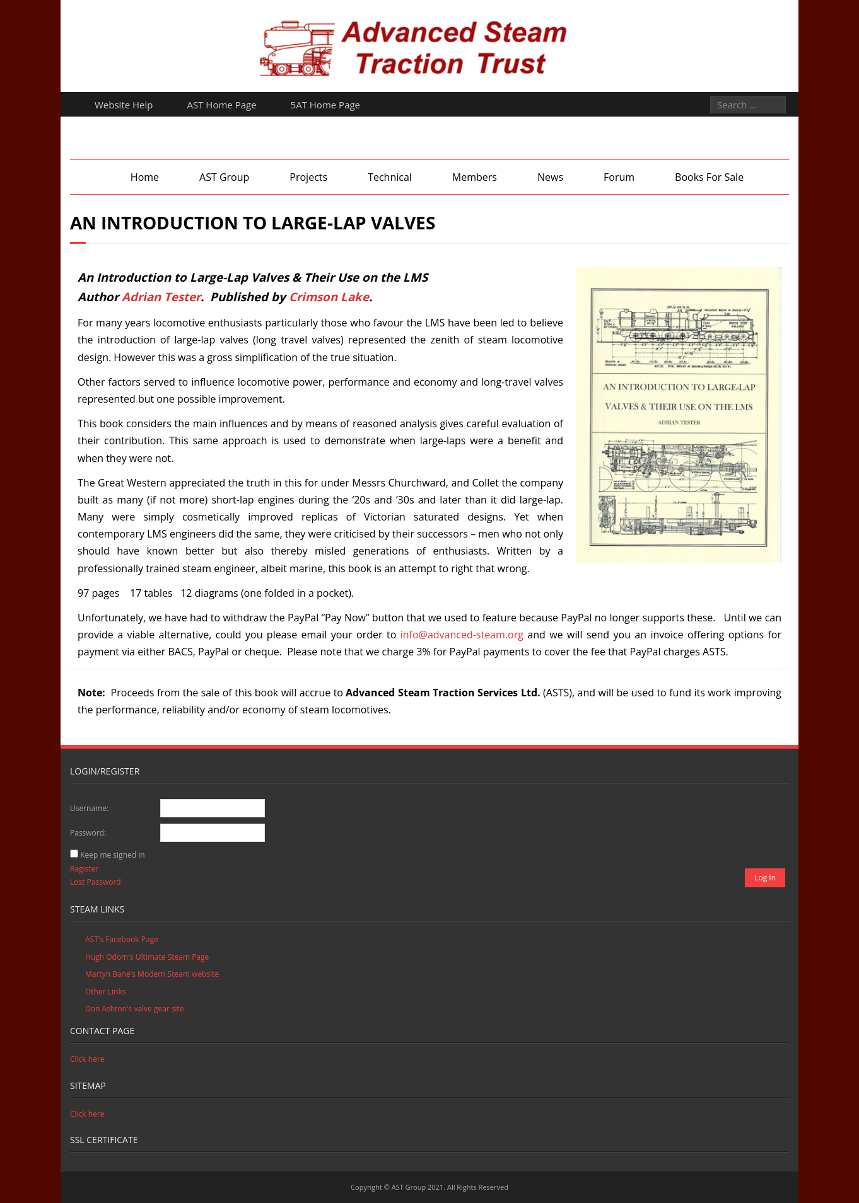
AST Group (224, 177)
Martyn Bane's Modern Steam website (152, 974)
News (550, 177)
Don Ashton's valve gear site (134, 1008)
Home (145, 177)
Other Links (105, 991)
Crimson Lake (329, 296)
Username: (89, 808)
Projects (308, 177)
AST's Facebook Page (121, 939)
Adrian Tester (161, 296)
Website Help (124, 104)
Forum (619, 177)
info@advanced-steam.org (461, 635)
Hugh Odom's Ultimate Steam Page (147, 957)
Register (84, 868)
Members (474, 177)
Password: (88, 832)
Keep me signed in (112, 854)
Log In (765, 877)
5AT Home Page (325, 104)
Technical (390, 177)
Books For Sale (709, 177)
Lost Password (95, 882)
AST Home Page (222, 104)
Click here (87, 1059)
